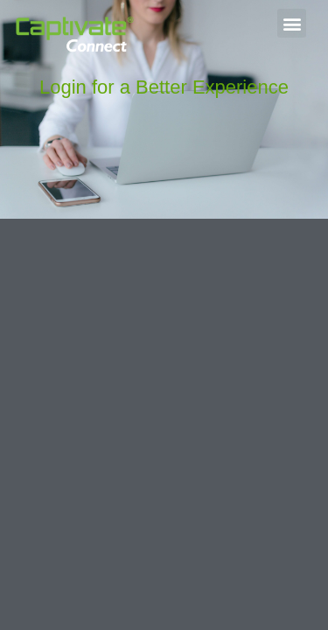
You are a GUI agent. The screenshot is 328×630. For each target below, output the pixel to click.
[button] (291, 23)
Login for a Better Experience (164, 87)
